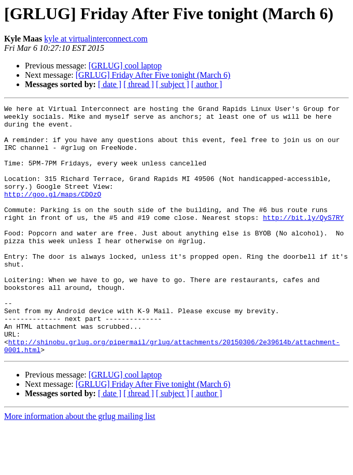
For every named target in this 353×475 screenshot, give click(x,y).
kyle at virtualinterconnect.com (95, 38)
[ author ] (206, 84)
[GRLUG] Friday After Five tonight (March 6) (153, 75)
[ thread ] (138, 84)
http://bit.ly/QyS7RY (303, 240)
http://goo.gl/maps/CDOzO (52, 212)
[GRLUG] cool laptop (125, 65)
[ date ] (109, 84)
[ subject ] (172, 84)
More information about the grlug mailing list (80, 466)
